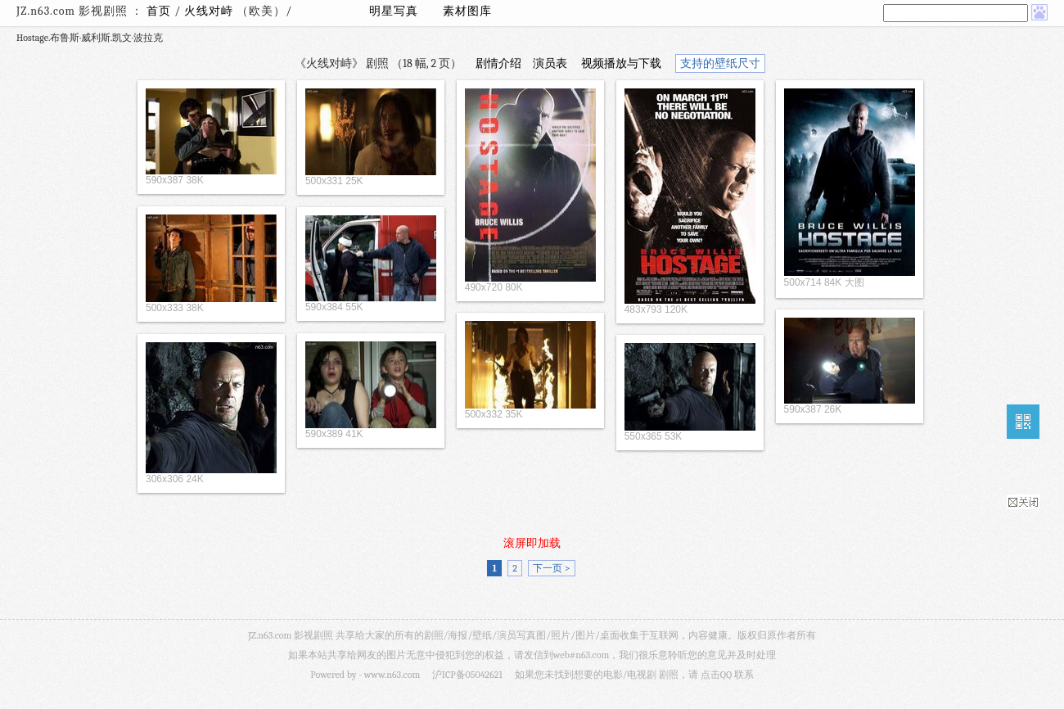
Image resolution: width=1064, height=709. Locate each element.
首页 (159, 11)
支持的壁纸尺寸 (720, 63)
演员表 (550, 63)
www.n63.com (392, 674)
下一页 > (551, 568)
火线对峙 (210, 11)
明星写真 (393, 11)
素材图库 (467, 11)
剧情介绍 (498, 63)
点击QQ (716, 674)
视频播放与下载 (621, 63)
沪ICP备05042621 (467, 674)
